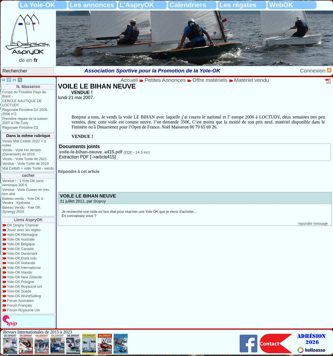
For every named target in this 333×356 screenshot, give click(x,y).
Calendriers (188, 5)
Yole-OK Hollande (21, 263)
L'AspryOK (137, 5)
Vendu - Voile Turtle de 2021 (24, 159)
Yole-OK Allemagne (22, 235)
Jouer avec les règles (24, 230)
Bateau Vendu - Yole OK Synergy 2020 (21, 209)
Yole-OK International (23, 268)
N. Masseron (28, 86)
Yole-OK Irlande (19, 272)
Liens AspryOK (28, 220)
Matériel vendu (251, 80)
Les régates (237, 5)
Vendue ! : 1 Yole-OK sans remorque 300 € (22, 183)
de (22, 60)
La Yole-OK (37, 5)
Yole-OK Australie (21, 239)
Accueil (129, 80)
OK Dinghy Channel (23, 225)
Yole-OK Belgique (21, 244)
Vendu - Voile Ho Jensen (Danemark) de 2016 (21, 152)
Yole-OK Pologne (20, 282)
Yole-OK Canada (20, 249)
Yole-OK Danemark (22, 253)
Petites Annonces (165, 80)
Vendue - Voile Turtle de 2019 (25, 163)
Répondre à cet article (78, 171)
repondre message (313, 223)
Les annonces (92, 5)
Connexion (313, 71)
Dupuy (100, 201)
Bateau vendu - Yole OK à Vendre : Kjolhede (22, 200)
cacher (28, 175)
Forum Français (19, 305)
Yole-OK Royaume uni (24, 286)
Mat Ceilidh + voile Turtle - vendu (28, 168)
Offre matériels (210, 80)
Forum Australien (20, 301)
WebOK (281, 5)
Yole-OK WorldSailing (24, 296)
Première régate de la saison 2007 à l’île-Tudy (25, 121)
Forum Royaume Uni (23, 310)
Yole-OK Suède (19, 291)
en (29, 60)
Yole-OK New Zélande (24, 277)
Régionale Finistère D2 (20, 127)
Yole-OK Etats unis (22, 258)
